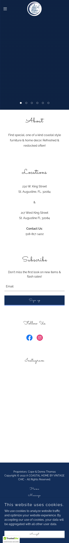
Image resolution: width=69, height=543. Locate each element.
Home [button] (34, 489)
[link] (34, 8)
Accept (34, 534)
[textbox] (34, 286)
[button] (21, 103)
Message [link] (34, 495)
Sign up (34, 300)
